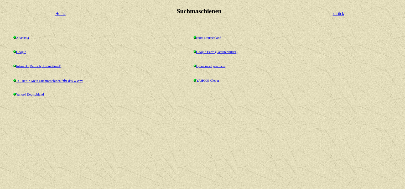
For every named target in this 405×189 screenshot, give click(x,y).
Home (60, 13)
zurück (338, 13)
